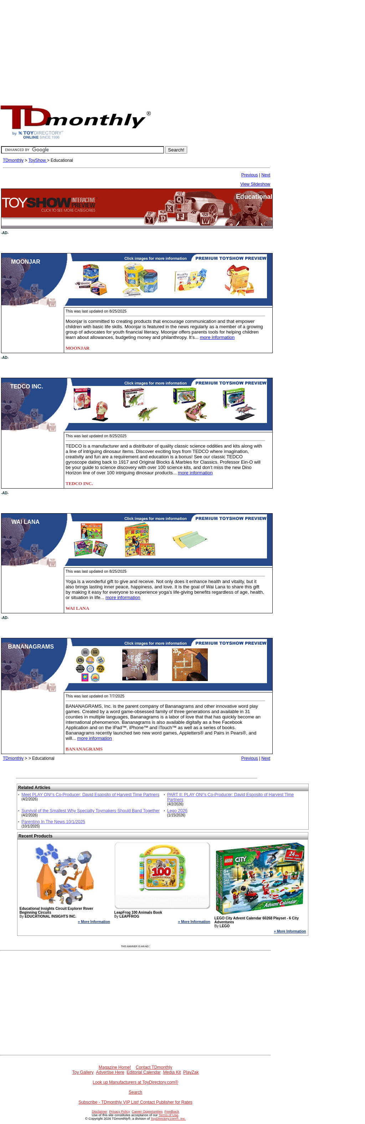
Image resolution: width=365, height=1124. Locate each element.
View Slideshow (255, 184)
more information (217, 337)
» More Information (94, 922)
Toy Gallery (83, 1072)
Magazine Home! (115, 1067)
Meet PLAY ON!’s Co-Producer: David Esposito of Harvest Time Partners (90, 794)
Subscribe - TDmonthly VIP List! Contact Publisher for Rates (135, 1102)
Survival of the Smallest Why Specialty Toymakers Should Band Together (90, 810)
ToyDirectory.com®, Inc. (168, 1118)
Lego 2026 (177, 810)
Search (135, 1092)
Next (265, 174)
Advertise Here (110, 1072)
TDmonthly (13, 160)
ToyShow (38, 160)
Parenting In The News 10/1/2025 (53, 821)
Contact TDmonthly (154, 1067)
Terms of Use (168, 1115)
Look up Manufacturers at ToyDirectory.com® (135, 1082)
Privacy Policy (119, 1111)
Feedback (171, 1111)
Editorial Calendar (143, 1072)
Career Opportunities (147, 1111)
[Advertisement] (182, 50)
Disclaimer (100, 1111)
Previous (249, 174)
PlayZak (191, 1072)
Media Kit (172, 1072)
